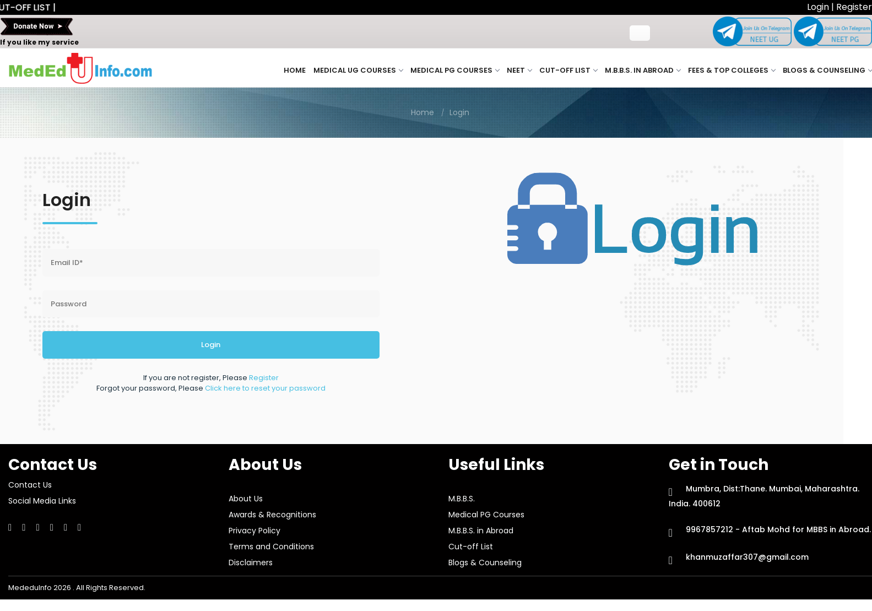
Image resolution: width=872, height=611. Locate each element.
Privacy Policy (254, 530)
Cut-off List (568, 70)
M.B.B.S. (461, 498)
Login (819, 7)
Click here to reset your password (265, 388)
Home (295, 70)
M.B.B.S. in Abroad (642, 70)
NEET (519, 70)
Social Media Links (42, 500)
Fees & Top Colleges (731, 70)
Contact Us (30, 484)
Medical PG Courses (454, 70)
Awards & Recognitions (272, 514)
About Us (246, 498)
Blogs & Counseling (827, 70)
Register (854, 7)
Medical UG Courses (358, 70)
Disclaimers (251, 562)
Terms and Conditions (271, 546)
